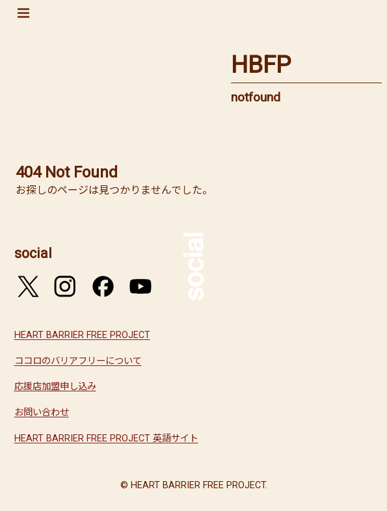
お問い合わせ (41, 412)
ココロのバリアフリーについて (78, 361)
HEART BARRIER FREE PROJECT (82, 335)
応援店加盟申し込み (55, 386)
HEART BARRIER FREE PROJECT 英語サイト (106, 438)
